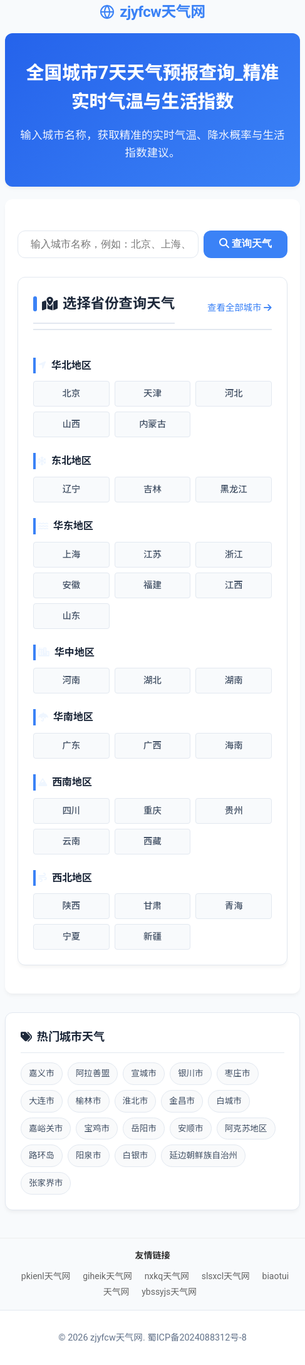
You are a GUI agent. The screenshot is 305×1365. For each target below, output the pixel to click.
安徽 (71, 585)
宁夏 (71, 937)
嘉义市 (41, 1073)
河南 (71, 680)
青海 (234, 906)
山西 (71, 424)
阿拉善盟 (93, 1073)
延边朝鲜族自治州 (203, 1155)
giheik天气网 (107, 1276)
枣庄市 (238, 1073)
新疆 (152, 937)
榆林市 (88, 1101)
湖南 (234, 680)
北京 (71, 393)
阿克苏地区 (246, 1128)
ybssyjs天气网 (169, 1292)
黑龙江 (233, 489)
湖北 (152, 680)
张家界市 (46, 1183)
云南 (71, 841)
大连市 (41, 1101)
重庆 (152, 811)
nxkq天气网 (167, 1276)
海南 (234, 745)
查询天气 (245, 243)
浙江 (234, 554)
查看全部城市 (239, 308)
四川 (71, 811)
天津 (152, 393)
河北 (234, 393)
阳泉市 (88, 1155)
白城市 (229, 1101)
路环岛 (41, 1155)
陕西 (71, 906)
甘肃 (152, 906)
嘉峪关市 (46, 1128)
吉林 (152, 489)
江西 (234, 585)
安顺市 (191, 1128)
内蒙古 (152, 424)
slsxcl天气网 (226, 1276)
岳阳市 (144, 1128)
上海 (71, 554)
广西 (152, 745)
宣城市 (144, 1073)
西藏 (152, 841)
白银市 (135, 1155)
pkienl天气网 (46, 1276)
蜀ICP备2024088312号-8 (196, 1337)
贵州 (234, 811)
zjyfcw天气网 (152, 12)
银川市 (191, 1073)
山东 (71, 616)
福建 (152, 585)
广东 (71, 745)
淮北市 (135, 1101)
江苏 (152, 554)
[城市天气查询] (108, 244)
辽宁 (71, 489)
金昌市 (182, 1101)
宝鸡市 (97, 1128)
